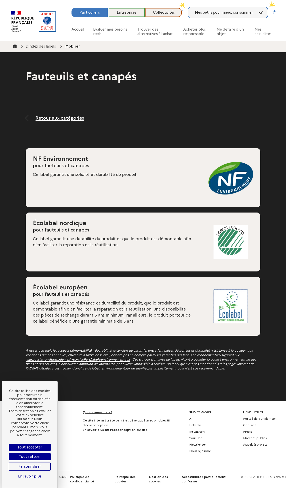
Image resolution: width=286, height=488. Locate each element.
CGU (63, 477)
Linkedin (195, 425)
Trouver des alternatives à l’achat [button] (155, 31)
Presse (247, 432)
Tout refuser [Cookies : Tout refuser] (30, 457)
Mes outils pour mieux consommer (224, 12)
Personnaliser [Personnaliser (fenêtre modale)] (30, 466)
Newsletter (197, 444)
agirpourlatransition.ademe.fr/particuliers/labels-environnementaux (78, 359)
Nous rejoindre (200, 451)
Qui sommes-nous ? (97, 412)
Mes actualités (263, 31)
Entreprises (126, 12)
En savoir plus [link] (29, 476)
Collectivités (164, 12)
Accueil (78, 29)
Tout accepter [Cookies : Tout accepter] (29, 447)
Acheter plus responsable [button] (194, 31)
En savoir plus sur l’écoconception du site (115, 430)
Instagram (197, 432)
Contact (249, 425)
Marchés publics (255, 438)
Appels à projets (255, 444)
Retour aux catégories (60, 118)
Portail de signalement (260, 419)
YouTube (195, 438)
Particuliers (89, 12)
